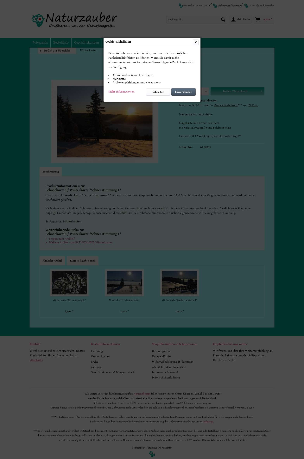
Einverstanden (183, 92)
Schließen (158, 92)
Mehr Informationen (121, 92)
